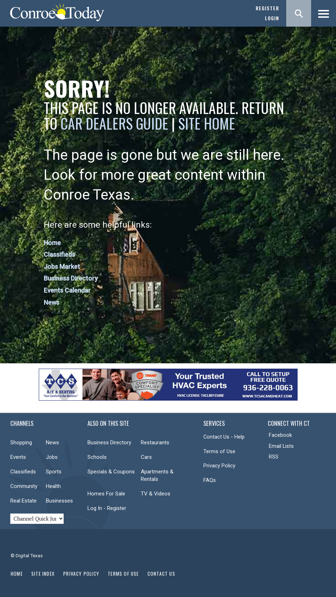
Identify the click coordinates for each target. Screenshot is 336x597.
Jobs (52, 457)
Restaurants (155, 442)
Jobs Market (62, 266)
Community (23, 486)
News (51, 302)
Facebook (280, 435)
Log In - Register (106, 508)
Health (53, 486)
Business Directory (71, 278)
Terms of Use (219, 451)
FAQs (209, 480)
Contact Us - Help (224, 437)
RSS (273, 457)
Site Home (206, 123)
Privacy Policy (219, 465)
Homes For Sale (106, 493)
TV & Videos (155, 493)
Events (18, 457)
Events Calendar (67, 290)
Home (52, 242)
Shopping (21, 442)
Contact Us (161, 573)
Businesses (59, 501)
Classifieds (59, 254)
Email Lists (281, 446)
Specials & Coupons (111, 471)
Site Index (43, 573)
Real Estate (23, 501)
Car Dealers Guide (114, 123)
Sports (54, 471)
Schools (97, 457)
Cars (146, 457)
